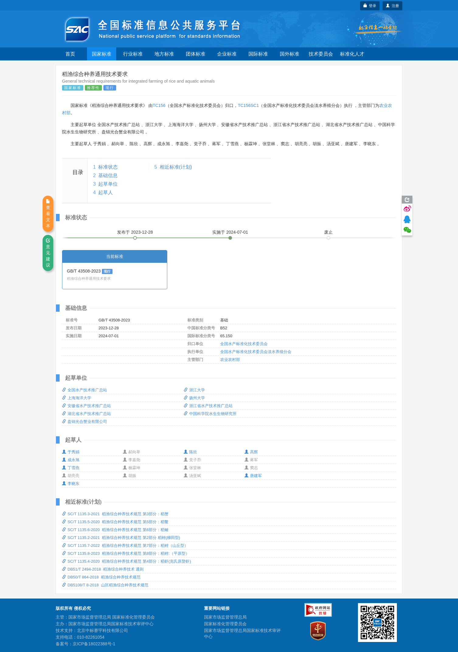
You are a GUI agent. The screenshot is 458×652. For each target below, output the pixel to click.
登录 (369, 6)
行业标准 (133, 54)
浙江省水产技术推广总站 (208, 405)
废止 (328, 232)
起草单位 (108, 184)
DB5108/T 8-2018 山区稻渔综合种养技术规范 (105, 585)
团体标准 (195, 54)
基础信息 (108, 175)
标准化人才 (352, 54)
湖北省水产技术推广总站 (86, 413)
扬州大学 (194, 398)
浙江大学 (194, 390)
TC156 (159, 105)
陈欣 (190, 452)
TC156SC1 (248, 105)
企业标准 (227, 54)
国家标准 (101, 54)
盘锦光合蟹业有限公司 (84, 421)
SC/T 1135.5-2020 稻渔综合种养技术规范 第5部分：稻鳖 (115, 522)
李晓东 (70, 483)
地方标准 (164, 54)
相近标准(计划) (176, 167)
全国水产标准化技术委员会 (244, 343)
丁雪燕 (70, 467)
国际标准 (258, 54)
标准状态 (108, 167)
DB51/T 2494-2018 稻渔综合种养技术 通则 (103, 569)
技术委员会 (321, 54)
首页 (70, 54)
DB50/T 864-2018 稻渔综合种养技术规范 (101, 577)
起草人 (105, 192)
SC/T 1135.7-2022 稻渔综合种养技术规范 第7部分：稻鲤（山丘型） (125, 545)
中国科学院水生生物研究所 (210, 413)
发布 (135, 232)
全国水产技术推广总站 (84, 390)
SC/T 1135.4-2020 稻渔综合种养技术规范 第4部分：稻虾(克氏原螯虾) (126, 561)
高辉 (251, 452)
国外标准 (289, 54)
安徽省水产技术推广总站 (86, 405)
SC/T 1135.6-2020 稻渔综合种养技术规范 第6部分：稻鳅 (115, 529)
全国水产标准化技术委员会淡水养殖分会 (255, 351)
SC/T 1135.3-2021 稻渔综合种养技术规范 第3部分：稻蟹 (115, 514)
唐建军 (253, 475)
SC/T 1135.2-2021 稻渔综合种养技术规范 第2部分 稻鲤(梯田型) (121, 537)
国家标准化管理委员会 (225, 623)
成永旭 (70, 460)
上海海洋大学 (76, 398)
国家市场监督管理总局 (225, 617)
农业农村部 (230, 359)
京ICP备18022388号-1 (94, 643)
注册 (392, 6)
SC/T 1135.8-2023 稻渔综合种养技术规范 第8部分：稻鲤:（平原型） (125, 553)
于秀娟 (70, 452)
